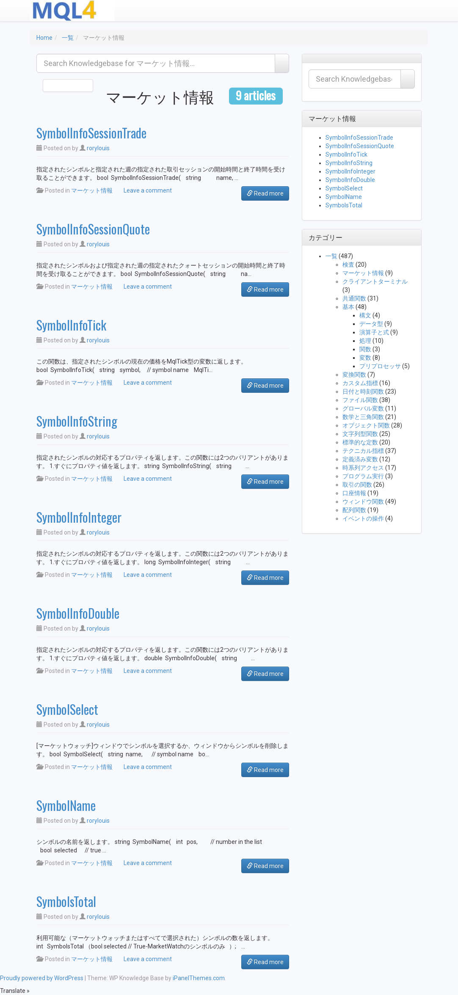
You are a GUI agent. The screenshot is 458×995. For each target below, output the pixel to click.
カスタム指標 (360, 383)
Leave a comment (148, 190)
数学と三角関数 (363, 416)
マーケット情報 (92, 190)
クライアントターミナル (375, 281)
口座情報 (354, 493)
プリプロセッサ (380, 366)
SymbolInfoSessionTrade (91, 132)
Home (44, 37)
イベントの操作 (363, 518)
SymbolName (66, 805)
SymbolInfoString (76, 420)
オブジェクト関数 (366, 425)
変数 (365, 357)
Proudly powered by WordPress (41, 978)
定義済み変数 (360, 459)
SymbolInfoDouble (77, 613)
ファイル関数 (360, 400)
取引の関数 (357, 484)
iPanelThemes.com (199, 978)
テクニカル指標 (363, 450)
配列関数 (354, 510)
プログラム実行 (363, 476)
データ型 (371, 323)
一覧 (68, 37)
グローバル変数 (363, 408)
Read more (265, 193)
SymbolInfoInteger (78, 516)
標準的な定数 (360, 442)
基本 (348, 306)
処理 (365, 340)
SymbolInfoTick (71, 324)
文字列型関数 (360, 433)
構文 (365, 315)
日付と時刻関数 (363, 391)
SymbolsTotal (66, 901)
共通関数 (354, 298)
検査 (348, 264)
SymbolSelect (67, 709)
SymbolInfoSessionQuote (93, 228)
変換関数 (354, 374)
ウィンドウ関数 (363, 501)
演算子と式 (374, 332)
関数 (365, 349)
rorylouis (98, 148)
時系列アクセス (363, 467)
